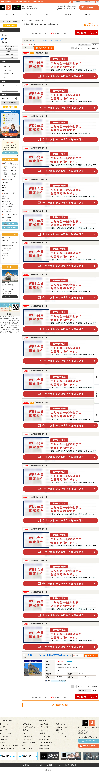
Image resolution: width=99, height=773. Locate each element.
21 (88, 48)
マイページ (34, 765)
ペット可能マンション (8, 211)
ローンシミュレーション (8, 256)
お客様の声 (5, 240)
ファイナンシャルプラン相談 (9, 243)
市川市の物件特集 (6, 217)
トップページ (4, 724)
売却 (3, 258)
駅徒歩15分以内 (44, 739)
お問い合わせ (89, 14)
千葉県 (4, 39)
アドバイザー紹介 (6, 248)
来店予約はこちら (88, 741)
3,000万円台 (5, 187)
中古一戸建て (45, 40)
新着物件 (4, 196)
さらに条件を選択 (10, 103)
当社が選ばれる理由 (7, 245)
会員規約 (50, 765)
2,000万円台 (5, 185)
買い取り (25, 730)
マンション (6, 174)
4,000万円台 (5, 190)
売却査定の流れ (27, 739)
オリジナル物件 (44, 730)
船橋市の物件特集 (6, 220)
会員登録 (87, 7)
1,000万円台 (5, 182)
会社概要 (3, 727)
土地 (61, 40)
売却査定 (25, 745)
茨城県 (4, 35)
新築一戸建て (36, 40)
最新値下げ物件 (6, 198)
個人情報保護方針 (70, 765)
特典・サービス (6, 238)
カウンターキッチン (7, 209)
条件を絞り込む (10, 227)
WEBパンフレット (7, 261)
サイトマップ (59, 765)
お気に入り (89, 1)
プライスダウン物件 (45, 736)
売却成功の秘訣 (27, 736)
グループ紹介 (4, 730)
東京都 (4, 42)
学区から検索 (10, 223)
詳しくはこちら (10, 296)
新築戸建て (6, 168)
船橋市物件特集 (44, 748)
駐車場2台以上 (60, 724)
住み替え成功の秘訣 (28, 742)
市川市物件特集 (44, 745)
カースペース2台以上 (7, 206)
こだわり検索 (43, 724)
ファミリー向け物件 (45, 742)
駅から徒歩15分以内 (7, 204)
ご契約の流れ (5, 253)
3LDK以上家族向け (7, 201)
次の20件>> (95, 48)
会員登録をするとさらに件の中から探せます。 (65, 32)
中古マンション (54, 40)
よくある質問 (5, 250)
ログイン (42, 765)
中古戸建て (14, 168)
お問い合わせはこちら (88, 746)
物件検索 (78, 1)
